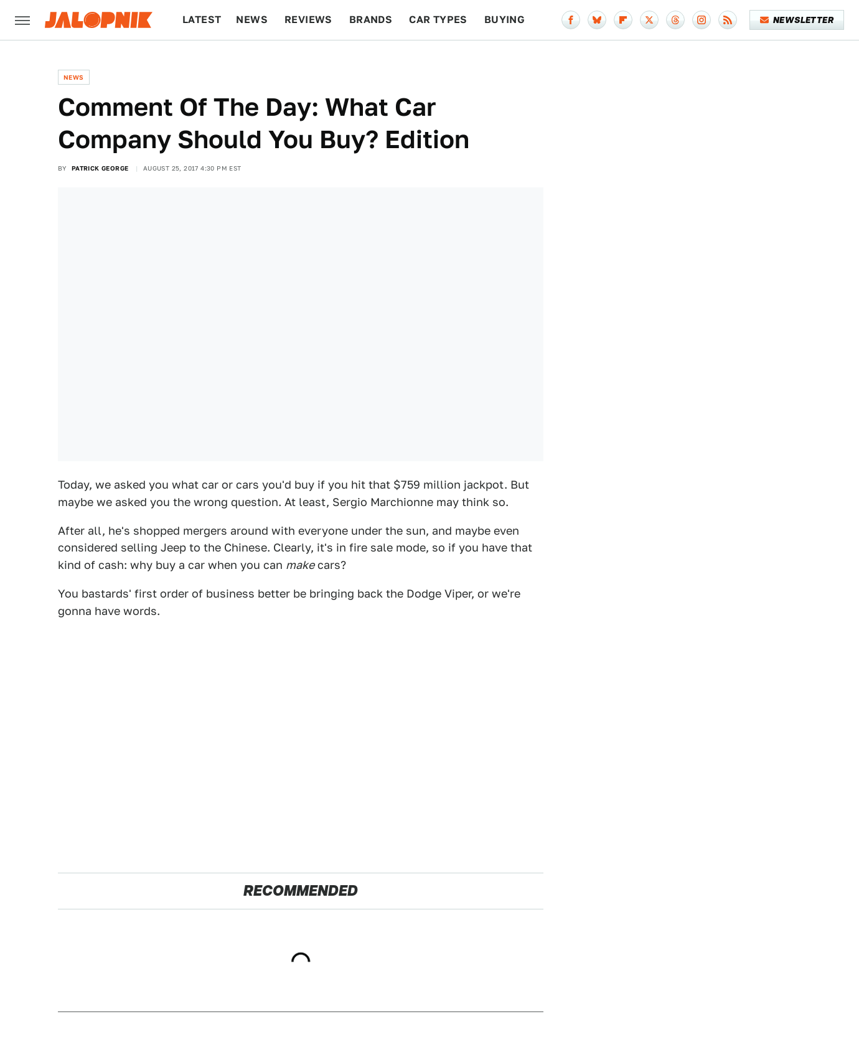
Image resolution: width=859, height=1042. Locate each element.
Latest (201, 20)
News (252, 20)
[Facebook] (570, 20)
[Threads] (675, 20)
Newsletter (797, 20)
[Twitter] (649, 20)
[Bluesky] (597, 20)
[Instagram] (701, 20)
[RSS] (727, 20)
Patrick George (100, 168)
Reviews (308, 20)
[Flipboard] (623, 20)
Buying (504, 20)
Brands (370, 20)
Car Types (438, 20)
